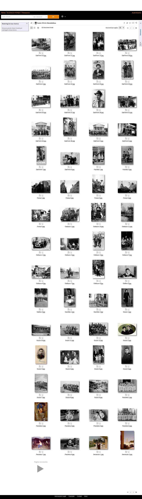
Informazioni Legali (60, 496)
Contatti (79, 496)
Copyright (71, 496)
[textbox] (16, 16)
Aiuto (85, 496)
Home (31, 23)
